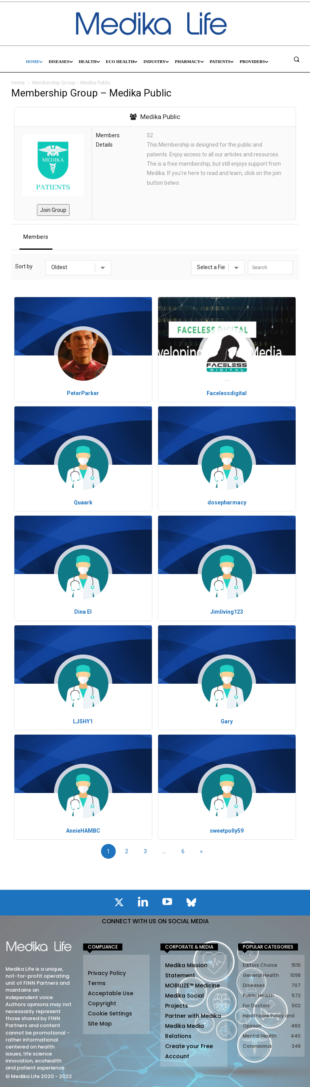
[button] (296, 59)
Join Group (53, 210)
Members (36, 237)
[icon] (119, 904)
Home (18, 82)
